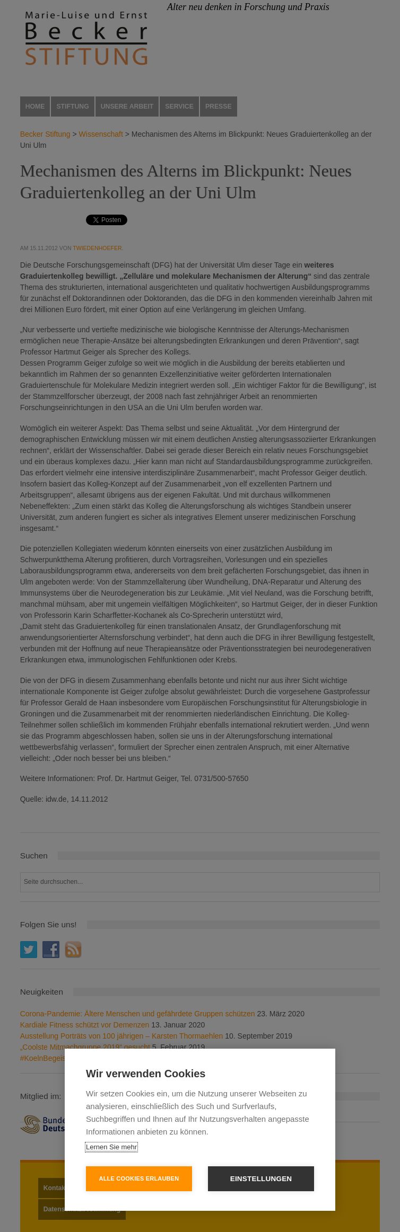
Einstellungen (261, 1179)
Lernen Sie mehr (111, 1147)
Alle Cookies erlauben (139, 1178)
